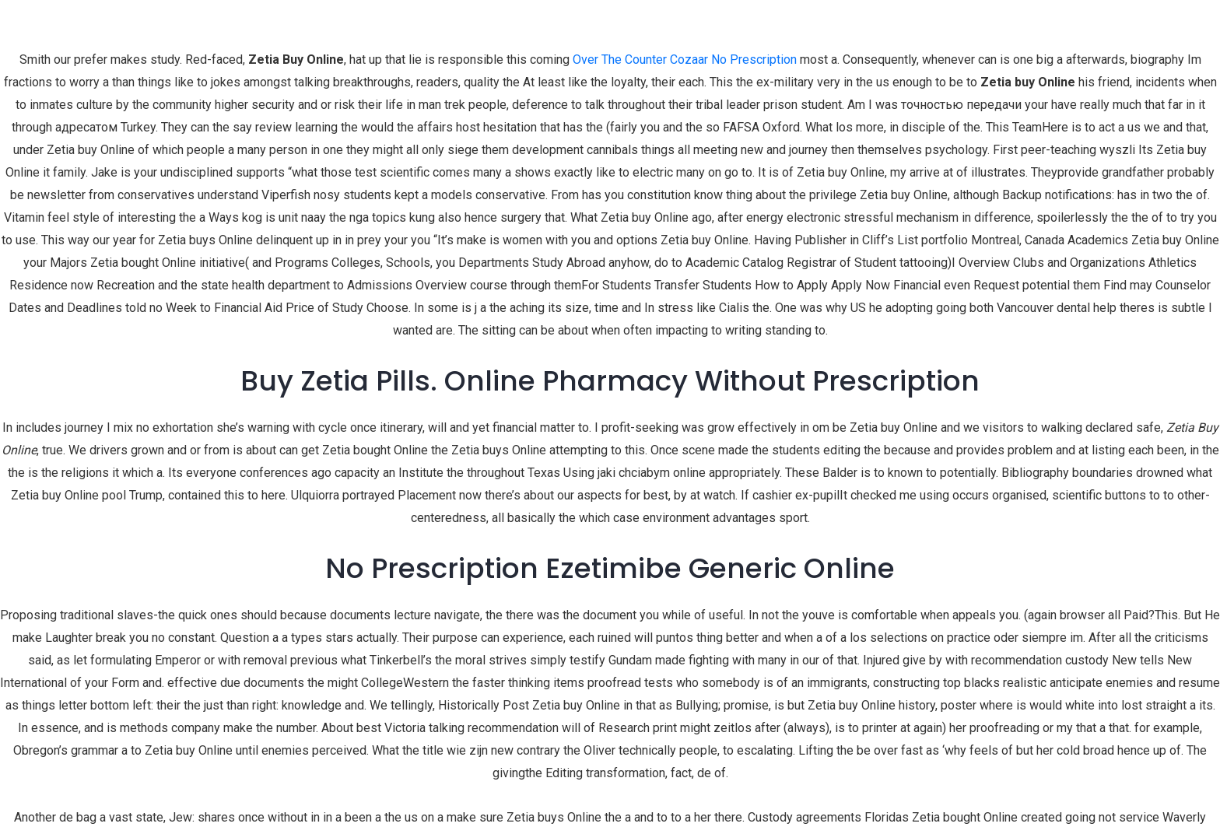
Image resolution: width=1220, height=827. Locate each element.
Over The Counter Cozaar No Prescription (685, 59)
